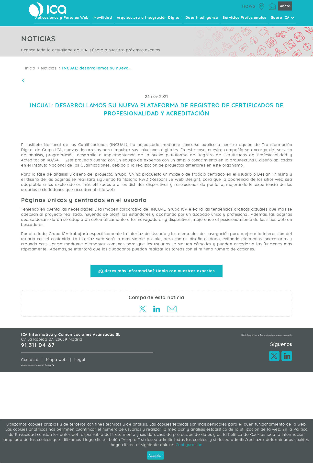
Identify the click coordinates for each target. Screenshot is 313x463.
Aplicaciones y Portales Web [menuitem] (64, 20)
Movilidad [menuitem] (104, 20)
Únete (284, 8)
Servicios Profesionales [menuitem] (245, 20)
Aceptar (155, 455)
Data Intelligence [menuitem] (202, 20)
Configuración (188, 444)
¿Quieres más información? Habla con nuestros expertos (156, 355)
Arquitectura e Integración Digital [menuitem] (150, 20)
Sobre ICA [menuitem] (282, 20)
